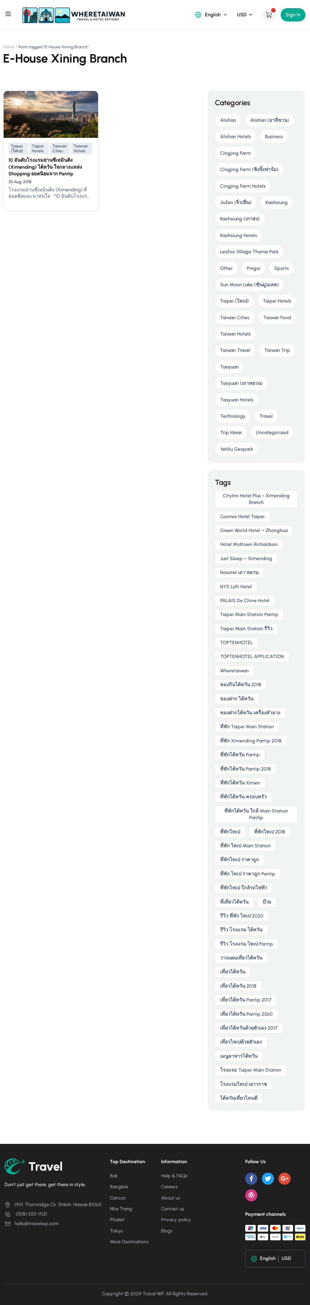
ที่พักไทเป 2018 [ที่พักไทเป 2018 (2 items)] (269, 832)
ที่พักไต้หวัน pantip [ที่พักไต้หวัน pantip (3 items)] (240, 755)
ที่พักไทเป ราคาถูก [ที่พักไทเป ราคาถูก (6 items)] (239, 859)
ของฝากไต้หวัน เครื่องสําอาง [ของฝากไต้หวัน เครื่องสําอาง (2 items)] (250, 713)
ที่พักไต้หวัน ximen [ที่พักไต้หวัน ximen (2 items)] (240, 783)
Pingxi (253, 268)
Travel (266, 416)
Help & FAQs (174, 1176)
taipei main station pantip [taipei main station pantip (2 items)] (249, 614)
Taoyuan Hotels (236, 400)
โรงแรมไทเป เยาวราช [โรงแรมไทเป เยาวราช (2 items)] (243, 1084)
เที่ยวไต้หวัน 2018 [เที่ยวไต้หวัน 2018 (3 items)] (238, 986)
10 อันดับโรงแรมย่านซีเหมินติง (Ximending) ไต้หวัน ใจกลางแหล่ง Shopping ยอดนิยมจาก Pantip (45, 167)
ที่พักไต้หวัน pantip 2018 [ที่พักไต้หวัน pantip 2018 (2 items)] (245, 769)
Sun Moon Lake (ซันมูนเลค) (249, 284)
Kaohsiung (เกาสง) (240, 219)
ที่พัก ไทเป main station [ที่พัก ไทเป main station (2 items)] (245, 846)
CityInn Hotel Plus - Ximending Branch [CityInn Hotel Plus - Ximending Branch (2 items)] (256, 499)
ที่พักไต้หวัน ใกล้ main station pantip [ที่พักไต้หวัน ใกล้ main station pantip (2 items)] (256, 814)
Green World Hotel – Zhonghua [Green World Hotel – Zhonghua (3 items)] (254, 530)
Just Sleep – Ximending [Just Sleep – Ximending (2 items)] (246, 558)
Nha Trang (121, 1209)
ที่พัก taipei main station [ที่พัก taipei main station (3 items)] (247, 726)
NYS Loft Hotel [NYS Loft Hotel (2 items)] (236, 586)
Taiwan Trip (277, 350)
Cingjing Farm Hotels (242, 186)
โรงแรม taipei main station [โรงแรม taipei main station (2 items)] (250, 1070)
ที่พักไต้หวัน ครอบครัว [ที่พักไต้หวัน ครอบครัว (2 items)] (243, 797)
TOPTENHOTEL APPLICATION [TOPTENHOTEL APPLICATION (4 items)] (252, 656)
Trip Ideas (231, 432)
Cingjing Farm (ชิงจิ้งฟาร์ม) (249, 169)
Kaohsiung (276, 202)
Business (274, 136)
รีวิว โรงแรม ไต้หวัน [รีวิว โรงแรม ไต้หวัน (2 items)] (241, 930)
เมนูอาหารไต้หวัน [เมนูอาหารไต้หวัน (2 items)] (239, 1056)
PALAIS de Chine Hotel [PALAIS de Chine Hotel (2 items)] (244, 600)
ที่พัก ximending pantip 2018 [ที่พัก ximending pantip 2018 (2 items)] (251, 741)
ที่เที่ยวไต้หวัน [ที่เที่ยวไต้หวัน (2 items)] (234, 902)
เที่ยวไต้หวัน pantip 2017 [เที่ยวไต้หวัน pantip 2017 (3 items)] (246, 1000)
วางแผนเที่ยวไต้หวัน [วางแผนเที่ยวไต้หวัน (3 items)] (241, 958)
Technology (233, 416)
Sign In (293, 15)
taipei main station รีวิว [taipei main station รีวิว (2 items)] (246, 628)
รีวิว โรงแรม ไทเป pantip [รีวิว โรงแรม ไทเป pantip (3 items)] (246, 944)
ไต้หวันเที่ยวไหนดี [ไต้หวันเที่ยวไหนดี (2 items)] (238, 1098)
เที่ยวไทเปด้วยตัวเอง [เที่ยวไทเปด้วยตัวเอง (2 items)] (241, 1042)
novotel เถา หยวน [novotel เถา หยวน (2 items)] (239, 572)
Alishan (228, 120)
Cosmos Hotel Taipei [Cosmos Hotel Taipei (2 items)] (242, 516)
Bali (113, 1176)
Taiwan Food (277, 317)
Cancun (118, 1198)
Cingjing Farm (235, 153)
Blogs (167, 1231)
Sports (281, 268)
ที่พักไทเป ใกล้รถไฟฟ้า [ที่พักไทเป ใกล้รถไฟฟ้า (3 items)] (243, 888)
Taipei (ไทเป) (17, 148)
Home (8, 47)
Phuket (117, 1219)
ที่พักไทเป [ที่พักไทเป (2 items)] (230, 832)
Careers (169, 1187)
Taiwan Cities (59, 148)
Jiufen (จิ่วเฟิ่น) (236, 202)
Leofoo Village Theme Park (249, 252)
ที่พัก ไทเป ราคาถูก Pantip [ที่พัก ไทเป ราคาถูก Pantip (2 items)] (247, 874)
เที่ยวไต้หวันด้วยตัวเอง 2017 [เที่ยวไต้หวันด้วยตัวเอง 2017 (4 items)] (249, 1028)
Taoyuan (229, 367)
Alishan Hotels (235, 136)
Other (226, 268)
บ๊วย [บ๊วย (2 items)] (266, 902)
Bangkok (119, 1187)
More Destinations (129, 1242)
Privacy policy (176, 1219)
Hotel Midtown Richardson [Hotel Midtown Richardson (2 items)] (249, 544)
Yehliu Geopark (236, 449)
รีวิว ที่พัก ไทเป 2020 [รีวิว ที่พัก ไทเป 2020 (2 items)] (241, 916)
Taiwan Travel (235, 350)
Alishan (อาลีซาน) (269, 120)
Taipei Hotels (38, 148)
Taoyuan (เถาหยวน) (241, 383)
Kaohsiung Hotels (238, 235)
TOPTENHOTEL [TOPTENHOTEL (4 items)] (236, 642)
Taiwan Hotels (81, 148)
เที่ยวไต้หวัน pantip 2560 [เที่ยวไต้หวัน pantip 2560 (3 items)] (246, 1014)
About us (170, 1198)
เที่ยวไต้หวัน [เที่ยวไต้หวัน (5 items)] (232, 972)
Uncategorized (272, 432)
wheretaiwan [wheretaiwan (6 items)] (234, 671)
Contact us (172, 1209)
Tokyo (116, 1231)
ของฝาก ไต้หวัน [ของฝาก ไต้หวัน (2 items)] (236, 699)
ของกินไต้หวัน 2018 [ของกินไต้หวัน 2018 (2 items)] (240, 684)
